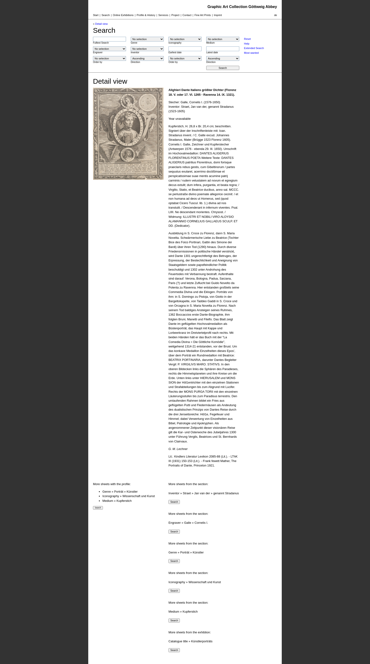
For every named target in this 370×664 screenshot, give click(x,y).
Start (95, 15)
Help (246, 43)
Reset (247, 38)
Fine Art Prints (202, 15)
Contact (186, 15)
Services (163, 15)
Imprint (218, 15)
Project (175, 15)
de (275, 15)
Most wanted (251, 52)
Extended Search (254, 48)
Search (105, 15)
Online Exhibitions (123, 15)
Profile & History (146, 15)
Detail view (101, 23)
